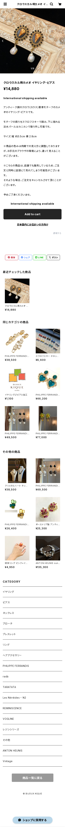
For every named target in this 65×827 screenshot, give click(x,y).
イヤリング (8, 591)
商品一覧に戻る (33, 778)
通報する (57, 233)
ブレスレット (9, 634)
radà (5, 676)
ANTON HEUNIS (13, 750)
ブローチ (7, 623)
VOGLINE (8, 718)
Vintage (8, 761)
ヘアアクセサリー (12, 655)
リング (6, 644)
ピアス (6, 602)
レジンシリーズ (11, 729)
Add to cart (32, 214)
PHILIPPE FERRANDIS (16, 665)
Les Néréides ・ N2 (14, 697)
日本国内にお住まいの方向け (32, 224)
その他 (6, 739)
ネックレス (8, 612)
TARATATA (9, 687)
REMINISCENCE (12, 708)
